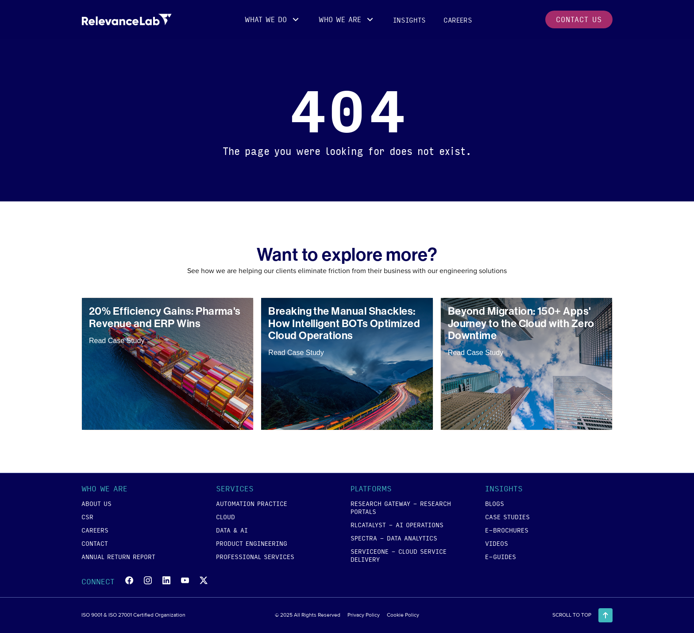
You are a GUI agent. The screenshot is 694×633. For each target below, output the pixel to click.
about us (96, 503)
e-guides (500, 556)
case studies (507, 516)
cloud (225, 516)
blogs (494, 503)
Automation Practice (251, 503)
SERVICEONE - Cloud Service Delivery (399, 555)
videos (496, 543)
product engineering (251, 543)
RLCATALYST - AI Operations (397, 524)
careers (457, 19)
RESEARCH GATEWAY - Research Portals (401, 507)
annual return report (118, 556)
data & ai (232, 530)
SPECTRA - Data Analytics (394, 538)
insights (409, 19)
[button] (273, 19)
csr (87, 516)
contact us (579, 19)
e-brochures (506, 530)
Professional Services (255, 556)
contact (94, 543)
